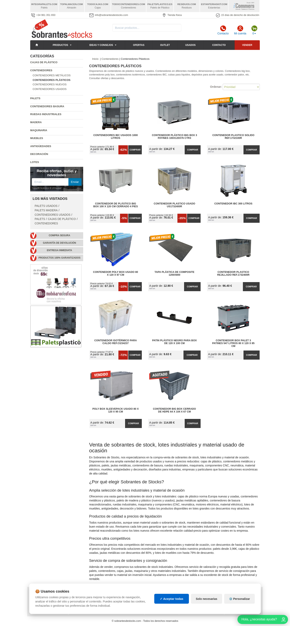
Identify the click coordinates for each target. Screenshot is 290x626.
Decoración (39, 154)
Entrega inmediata (59, 250)
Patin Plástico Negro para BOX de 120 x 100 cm (174, 342)
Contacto (223, 30)
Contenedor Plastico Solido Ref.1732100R (233, 136)
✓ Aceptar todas (171, 611)
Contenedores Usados (49, 89)
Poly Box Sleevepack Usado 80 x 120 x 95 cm (115, 410)
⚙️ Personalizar (239, 611)
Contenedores (41, 70)
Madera (36, 122)
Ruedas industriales (45, 114)
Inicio (95, 58)
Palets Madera (46, 210)
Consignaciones (82, 593)
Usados (190, 45)
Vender (247, 45)
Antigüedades (40, 146)
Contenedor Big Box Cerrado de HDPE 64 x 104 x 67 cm (174, 410)
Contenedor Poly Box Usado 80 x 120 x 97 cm (115, 273)
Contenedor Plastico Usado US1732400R (174, 205)
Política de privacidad (47, 593)
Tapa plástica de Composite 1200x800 (174, 273)
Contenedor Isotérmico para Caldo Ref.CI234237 (115, 342)
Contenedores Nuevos (49, 84)
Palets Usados (46, 205)
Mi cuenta (240, 30)
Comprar (134, 150)
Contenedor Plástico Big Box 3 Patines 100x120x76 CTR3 (174, 136)
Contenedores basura (47, 106)
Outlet (165, 45)
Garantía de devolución (59, 242)
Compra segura (59, 235)
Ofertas (138, 45)
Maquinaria (38, 130)
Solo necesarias (206, 611)
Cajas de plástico (43, 62)
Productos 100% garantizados (59, 257)
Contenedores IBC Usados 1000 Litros (115, 136)
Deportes (233, 593)
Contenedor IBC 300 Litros (233, 203)
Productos (60, 45)
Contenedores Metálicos (52, 75)
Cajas (152, 593)
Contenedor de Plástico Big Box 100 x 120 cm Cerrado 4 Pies (115, 205)
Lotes (34, 162)
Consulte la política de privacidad (46, 188)
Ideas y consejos (101, 45)
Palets (35, 98)
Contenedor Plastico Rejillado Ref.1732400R (233, 273)
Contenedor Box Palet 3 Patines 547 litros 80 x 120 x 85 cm (233, 343)
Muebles (36, 138)
